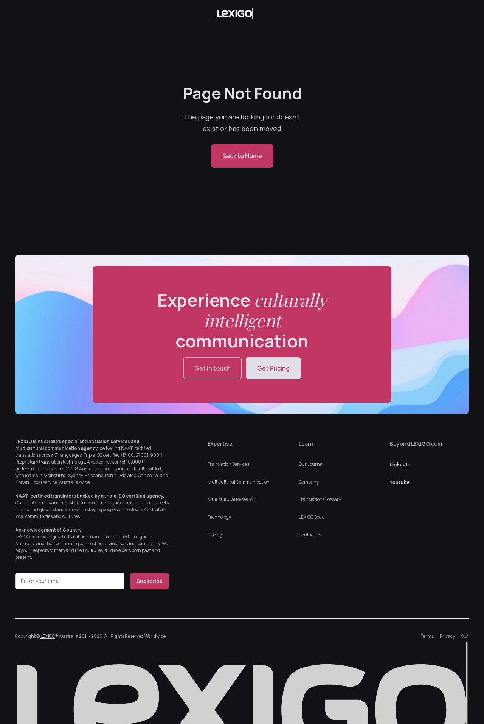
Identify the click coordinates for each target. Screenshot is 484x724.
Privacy (447, 636)
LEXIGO (47, 636)
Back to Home (242, 156)
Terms (427, 636)
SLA (465, 636)
